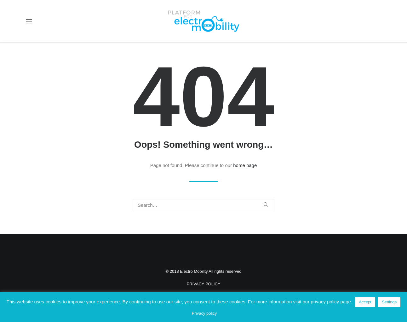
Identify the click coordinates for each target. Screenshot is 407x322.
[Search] (203, 205)
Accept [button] (365, 302)
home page (245, 165)
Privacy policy (204, 313)
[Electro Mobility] (203, 21)
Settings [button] (389, 302)
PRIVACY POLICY (203, 284)
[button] (28, 21)
